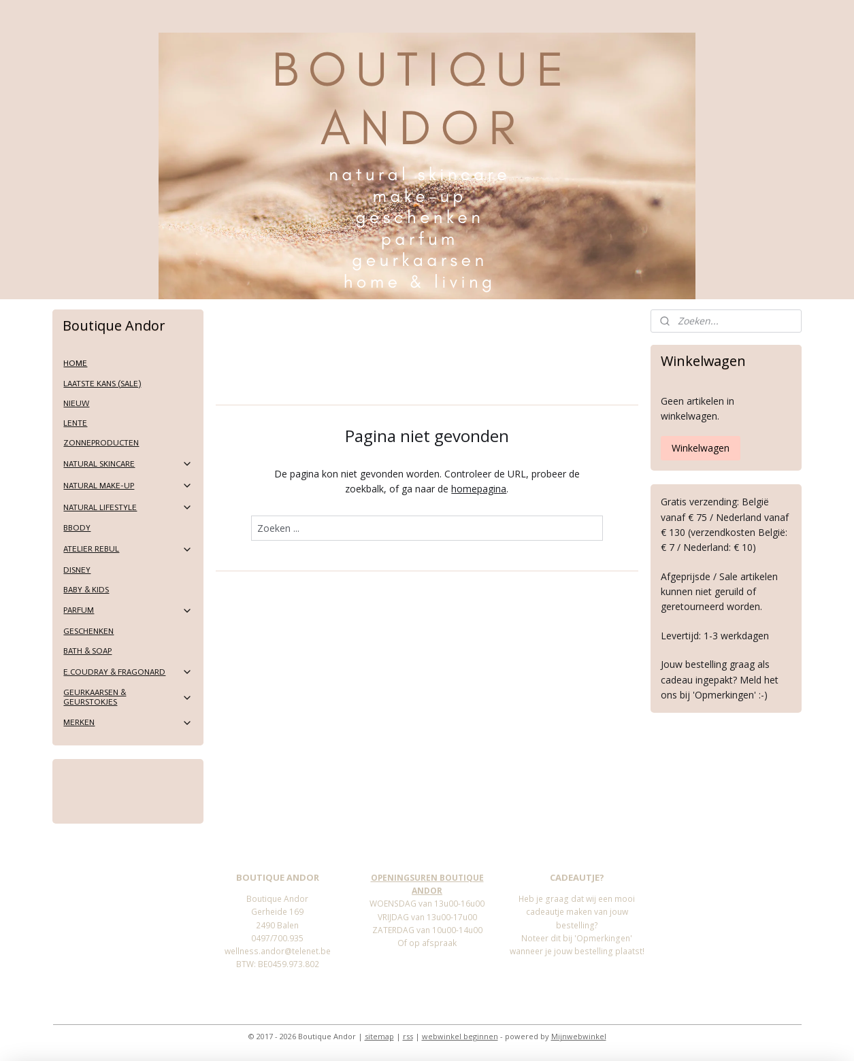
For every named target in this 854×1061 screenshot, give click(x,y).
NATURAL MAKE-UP (128, 485)
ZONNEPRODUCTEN (101, 443)
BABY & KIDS (86, 589)
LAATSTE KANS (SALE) (102, 383)
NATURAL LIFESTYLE (128, 507)
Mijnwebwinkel (578, 1036)
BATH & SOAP (87, 651)
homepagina (478, 488)
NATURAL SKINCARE (128, 463)
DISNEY (77, 570)
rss (408, 1036)
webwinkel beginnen (460, 1036)
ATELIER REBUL (128, 549)
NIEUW (76, 403)
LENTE (75, 423)
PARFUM (128, 610)
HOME (75, 363)
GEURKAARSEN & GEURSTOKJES (128, 697)
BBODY (77, 528)
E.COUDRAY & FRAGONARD (128, 672)
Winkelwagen (700, 447)
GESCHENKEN (88, 631)
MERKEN (128, 723)
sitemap (379, 1036)
